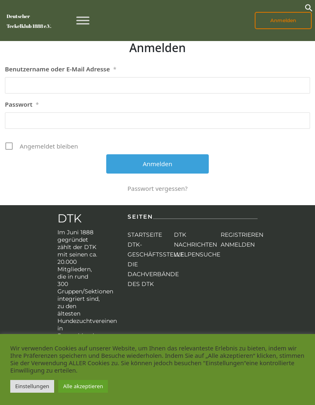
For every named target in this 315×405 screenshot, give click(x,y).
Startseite (145, 234)
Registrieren (242, 234)
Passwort (22, 104)
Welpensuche (197, 254)
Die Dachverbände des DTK (153, 274)
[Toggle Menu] (82, 20)
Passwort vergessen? (158, 188)
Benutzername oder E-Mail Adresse (60, 69)
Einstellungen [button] (32, 386)
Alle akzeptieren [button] (83, 386)
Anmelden (283, 20)
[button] (309, 6)
